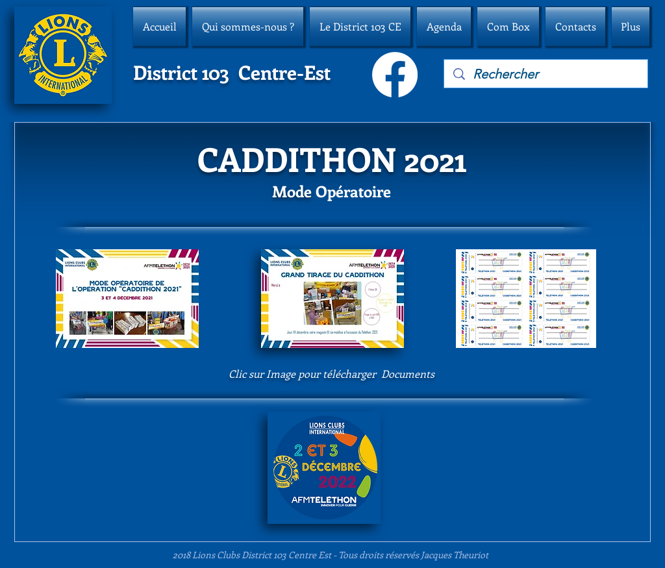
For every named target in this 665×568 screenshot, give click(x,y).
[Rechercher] (546, 74)
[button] (248, 26)
